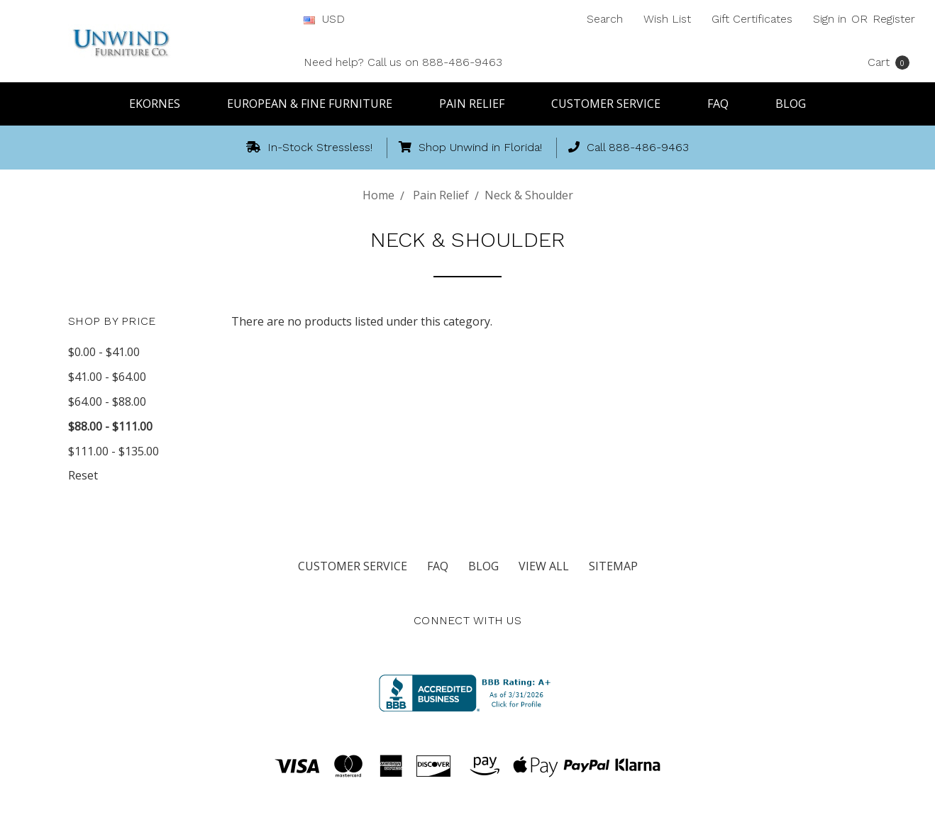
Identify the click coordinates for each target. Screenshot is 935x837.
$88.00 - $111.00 (110, 426)
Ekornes (161, 103)
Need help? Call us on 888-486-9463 (403, 62)
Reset (83, 475)
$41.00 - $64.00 (107, 376)
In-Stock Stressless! (309, 147)
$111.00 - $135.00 (113, 451)
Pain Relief (478, 103)
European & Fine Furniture (316, 103)
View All (544, 566)
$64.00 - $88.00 (107, 401)
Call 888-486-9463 (628, 147)
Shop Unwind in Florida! (470, 147)
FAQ (724, 103)
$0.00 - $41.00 (104, 352)
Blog (790, 103)
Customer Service (612, 103)
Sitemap (613, 566)
